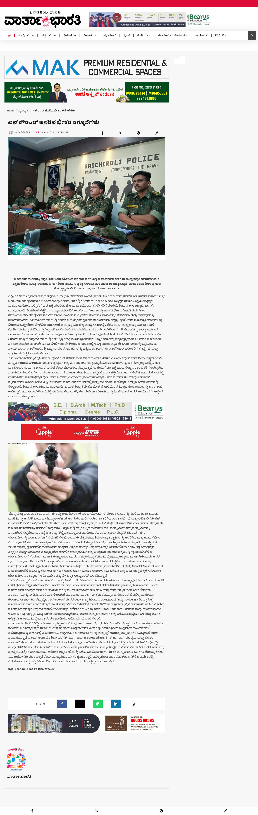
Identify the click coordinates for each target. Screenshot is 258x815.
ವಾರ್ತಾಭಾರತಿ (19, 777)
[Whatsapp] (98, 703)
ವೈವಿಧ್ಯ (22, 111)
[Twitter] (80, 703)
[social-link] (133, 704)
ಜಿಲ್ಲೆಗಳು (47, 35)
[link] (156, 133)
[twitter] (120, 133)
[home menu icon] (9, 35)
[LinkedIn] (116, 703)
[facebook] (102, 133)
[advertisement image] (150, 19)
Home (10, 111)
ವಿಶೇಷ (68, 35)
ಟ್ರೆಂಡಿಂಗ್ (110, 35)
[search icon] (252, 35)
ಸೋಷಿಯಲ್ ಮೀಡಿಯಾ (172, 35)
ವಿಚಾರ (88, 35)
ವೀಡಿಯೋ (143, 35)
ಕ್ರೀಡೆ (126, 35)
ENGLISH (220, 35)
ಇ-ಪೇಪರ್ (201, 35)
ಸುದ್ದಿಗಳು (24, 35)
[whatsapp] (138, 133)
